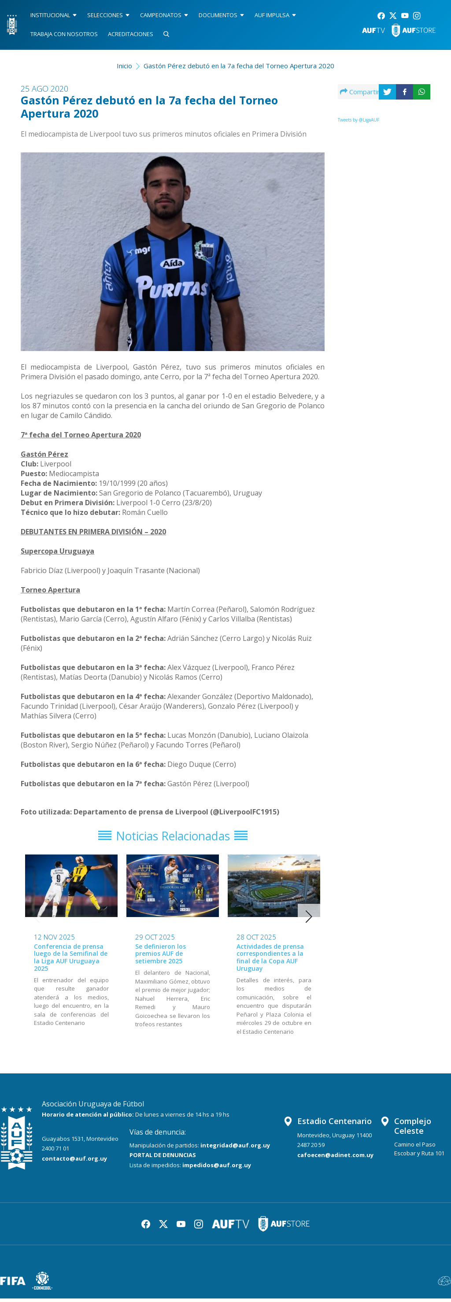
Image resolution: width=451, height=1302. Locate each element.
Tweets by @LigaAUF (358, 120)
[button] (309, 920)
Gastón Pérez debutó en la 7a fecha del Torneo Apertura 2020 (239, 65)
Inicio (124, 65)
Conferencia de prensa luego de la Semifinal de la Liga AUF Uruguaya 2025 (70, 960)
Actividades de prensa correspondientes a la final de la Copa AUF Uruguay (270, 960)
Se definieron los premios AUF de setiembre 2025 (160, 957)
